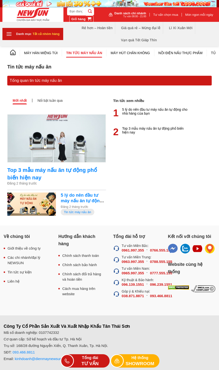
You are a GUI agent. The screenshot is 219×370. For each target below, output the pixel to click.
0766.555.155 (161, 250)
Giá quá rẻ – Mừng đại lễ (140, 28)
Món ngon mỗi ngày (199, 15)
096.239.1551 (161, 284)
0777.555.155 (161, 273)
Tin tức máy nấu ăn (84, 53)
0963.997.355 (133, 262)
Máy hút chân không (130, 53)
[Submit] (90, 11)
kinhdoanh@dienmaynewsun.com (42, 359)
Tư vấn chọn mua (165, 15)
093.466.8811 (161, 296)
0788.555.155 (161, 262)
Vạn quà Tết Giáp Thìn (139, 40)
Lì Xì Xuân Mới (181, 28)
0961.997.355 (133, 250)
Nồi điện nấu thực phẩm (180, 53)
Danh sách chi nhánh (130, 14)
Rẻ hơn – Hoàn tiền (97, 28)
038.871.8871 (133, 296)
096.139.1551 (133, 284)
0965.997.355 (133, 273)
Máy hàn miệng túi (41, 53)
